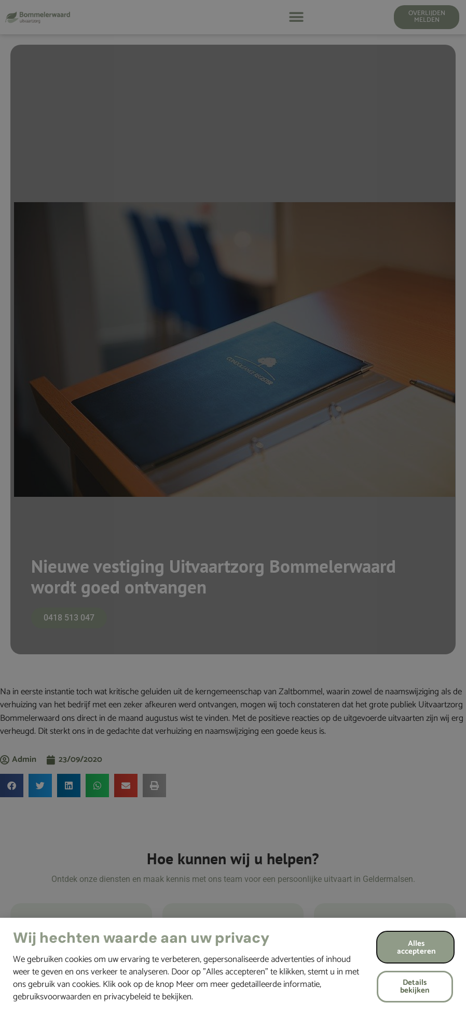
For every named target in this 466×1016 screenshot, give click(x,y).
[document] (233, 508)
